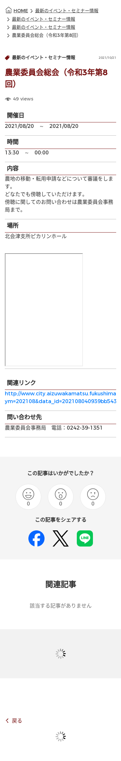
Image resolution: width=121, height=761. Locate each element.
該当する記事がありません (61, 605)
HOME (21, 11)
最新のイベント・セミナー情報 (66, 11)
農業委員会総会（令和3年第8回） (46, 35)
